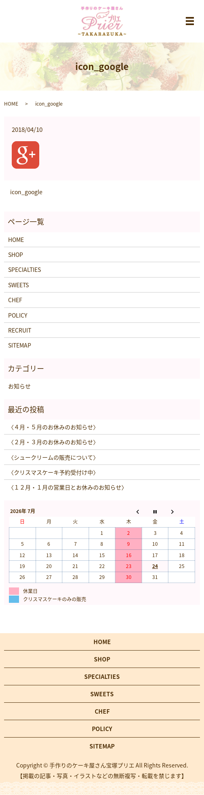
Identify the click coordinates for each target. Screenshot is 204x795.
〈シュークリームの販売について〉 (53, 457)
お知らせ (19, 386)
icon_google (26, 192)
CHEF (15, 300)
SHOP (15, 254)
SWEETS (18, 285)
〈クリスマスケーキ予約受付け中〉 (53, 472)
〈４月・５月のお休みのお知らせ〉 (53, 427)
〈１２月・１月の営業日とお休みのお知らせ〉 (67, 487)
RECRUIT (19, 330)
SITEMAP (19, 345)
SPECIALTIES (24, 269)
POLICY (17, 315)
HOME (11, 103)
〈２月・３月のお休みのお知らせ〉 (53, 442)
